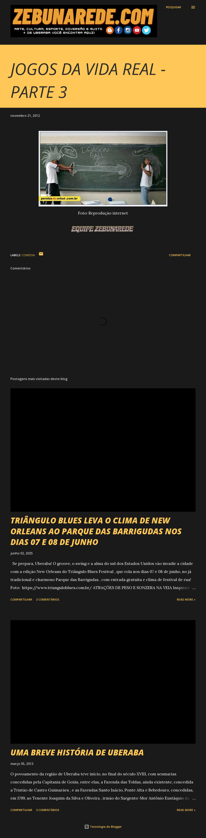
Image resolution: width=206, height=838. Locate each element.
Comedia (28, 255)
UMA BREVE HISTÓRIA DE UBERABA (77, 752)
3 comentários (47, 599)
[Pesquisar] (173, 7)
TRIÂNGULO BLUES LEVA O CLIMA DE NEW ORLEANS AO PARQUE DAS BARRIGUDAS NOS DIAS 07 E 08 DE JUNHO (96, 531)
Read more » (186, 599)
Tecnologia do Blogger (103, 827)
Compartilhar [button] (180, 255)
